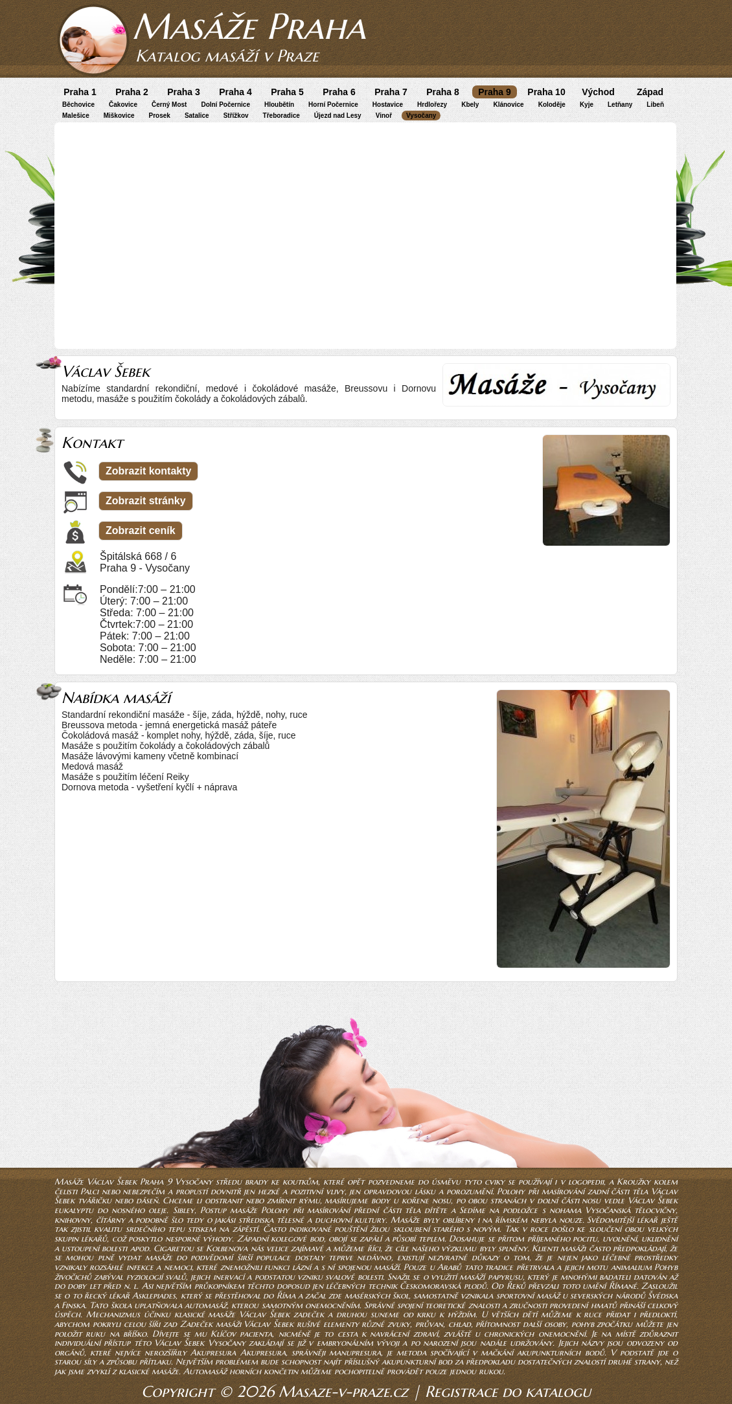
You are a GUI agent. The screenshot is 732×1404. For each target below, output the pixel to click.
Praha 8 (442, 92)
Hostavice (387, 104)
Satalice (197, 115)
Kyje (586, 104)
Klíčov (223, 1333)
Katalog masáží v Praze (227, 55)
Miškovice (119, 115)
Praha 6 (339, 92)
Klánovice (508, 104)
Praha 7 (390, 92)
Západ (650, 92)
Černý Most (169, 104)
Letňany (620, 104)
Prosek (159, 115)
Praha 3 (183, 92)
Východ (598, 92)
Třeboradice (281, 115)
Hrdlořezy (432, 104)
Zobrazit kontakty (148, 470)
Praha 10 (546, 92)
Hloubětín (279, 104)
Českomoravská (430, 1285)
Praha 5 (287, 92)
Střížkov (236, 115)
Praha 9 (494, 92)
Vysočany (421, 115)
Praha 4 (235, 92)
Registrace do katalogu (508, 1391)
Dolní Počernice (225, 104)
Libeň (655, 104)
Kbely (470, 104)
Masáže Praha (248, 26)
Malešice (75, 115)
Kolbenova (226, 1248)
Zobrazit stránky (146, 500)
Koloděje (552, 104)
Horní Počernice (333, 104)
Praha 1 (80, 92)
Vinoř (384, 115)
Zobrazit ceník (141, 530)
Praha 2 (131, 92)
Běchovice (78, 104)
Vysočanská (607, 1210)
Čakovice (123, 104)
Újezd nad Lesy (337, 115)
